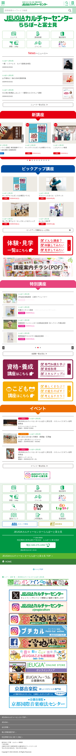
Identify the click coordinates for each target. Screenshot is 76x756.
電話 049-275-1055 (38, 545)
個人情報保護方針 (8, 732)
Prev (22, 138)
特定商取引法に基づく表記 (11, 737)
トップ (5, 577)
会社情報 (5, 727)
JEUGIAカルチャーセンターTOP (14, 717)
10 (48, 160)
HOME (7, 562)
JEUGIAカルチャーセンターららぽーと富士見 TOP (26, 556)
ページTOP (39, 569)
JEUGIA (5, 722)
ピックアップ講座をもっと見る (49, 230)
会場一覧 (12, 577)
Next (53, 138)
